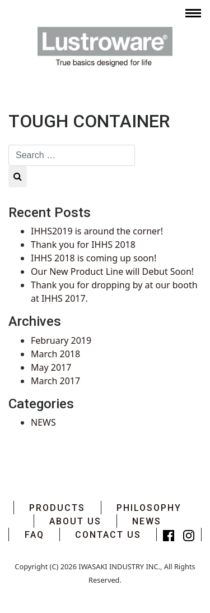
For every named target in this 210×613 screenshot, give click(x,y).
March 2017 (55, 381)
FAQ (34, 534)
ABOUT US (75, 521)
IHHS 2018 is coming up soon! (93, 258)
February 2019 (61, 340)
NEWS (43, 422)
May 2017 (51, 367)
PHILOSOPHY (148, 508)
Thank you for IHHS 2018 (83, 244)
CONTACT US (108, 534)
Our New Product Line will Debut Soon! (112, 271)
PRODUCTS (57, 508)
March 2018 (55, 354)
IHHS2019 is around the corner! (97, 231)
